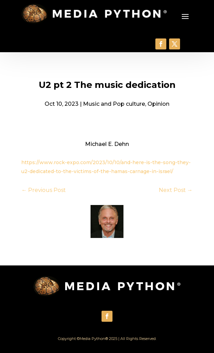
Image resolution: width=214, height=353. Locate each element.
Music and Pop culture (114, 104)
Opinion (158, 104)
